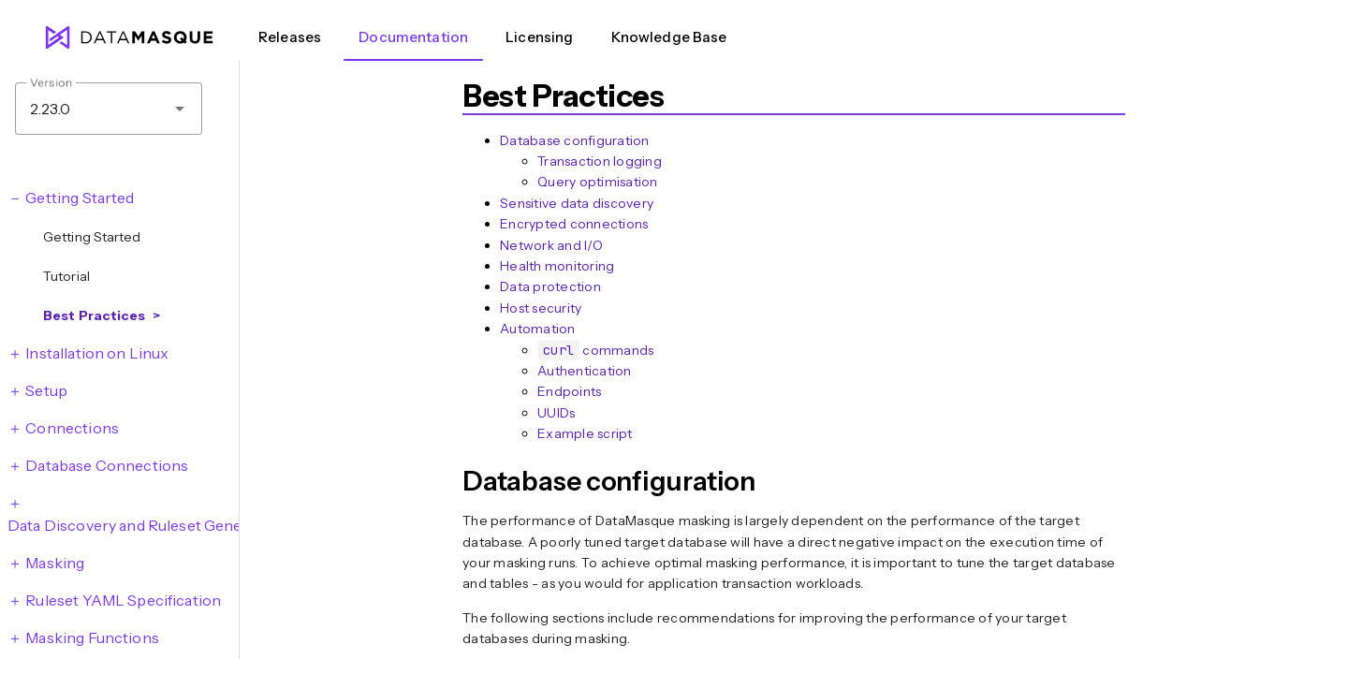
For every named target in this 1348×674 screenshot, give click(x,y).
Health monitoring (557, 265)
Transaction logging (599, 161)
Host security (540, 308)
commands (595, 350)
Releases (289, 37)
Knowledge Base (669, 37)
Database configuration (575, 140)
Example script (585, 433)
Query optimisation (597, 181)
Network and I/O (551, 245)
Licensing (539, 37)
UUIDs (556, 412)
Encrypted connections (574, 223)
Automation (538, 328)
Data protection (550, 286)
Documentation (413, 37)
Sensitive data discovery (576, 203)
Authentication (584, 370)
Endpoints (569, 391)
